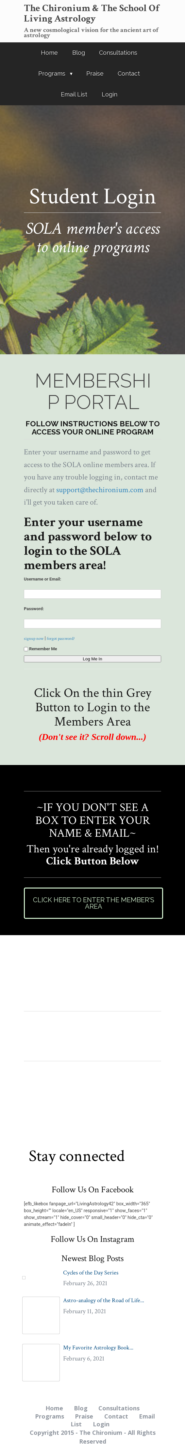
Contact (129, 73)
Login (109, 94)
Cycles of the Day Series (90, 1272)
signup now (33, 638)
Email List (74, 94)
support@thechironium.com (99, 490)
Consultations (118, 52)
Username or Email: (42, 579)
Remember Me (40, 648)
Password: (34, 608)
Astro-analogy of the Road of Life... (103, 1300)
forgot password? (61, 638)
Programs (51, 73)
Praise (95, 73)
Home (49, 52)
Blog (78, 52)
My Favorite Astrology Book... (98, 1347)
